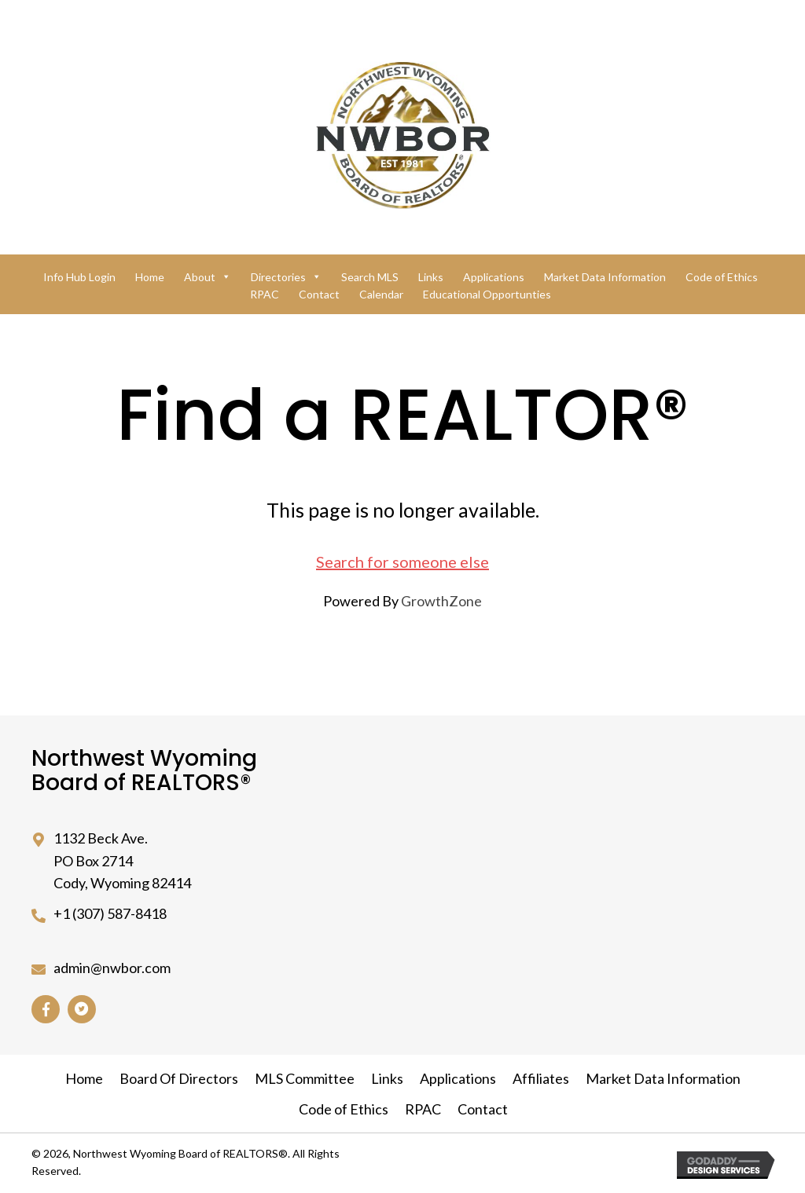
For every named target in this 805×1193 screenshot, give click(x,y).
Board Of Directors (178, 1078)
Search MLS (370, 277)
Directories (286, 277)
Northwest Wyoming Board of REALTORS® (144, 770)
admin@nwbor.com (112, 967)
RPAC (264, 294)
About (207, 277)
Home (149, 277)
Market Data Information (605, 277)
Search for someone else (402, 561)
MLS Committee (305, 1078)
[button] (45, 1009)
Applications (493, 277)
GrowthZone (441, 600)
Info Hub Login (79, 277)
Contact (319, 294)
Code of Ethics (722, 277)
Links (430, 277)
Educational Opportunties (487, 294)
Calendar (381, 294)
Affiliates (541, 1078)
